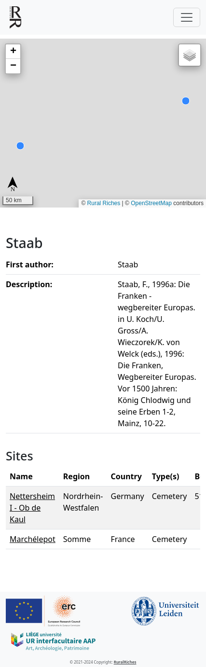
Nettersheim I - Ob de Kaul (32, 508)
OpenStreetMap (151, 203)
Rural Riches (104, 203)
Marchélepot (32, 539)
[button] (13, 51)
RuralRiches (125, 662)
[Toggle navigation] (186, 17)
